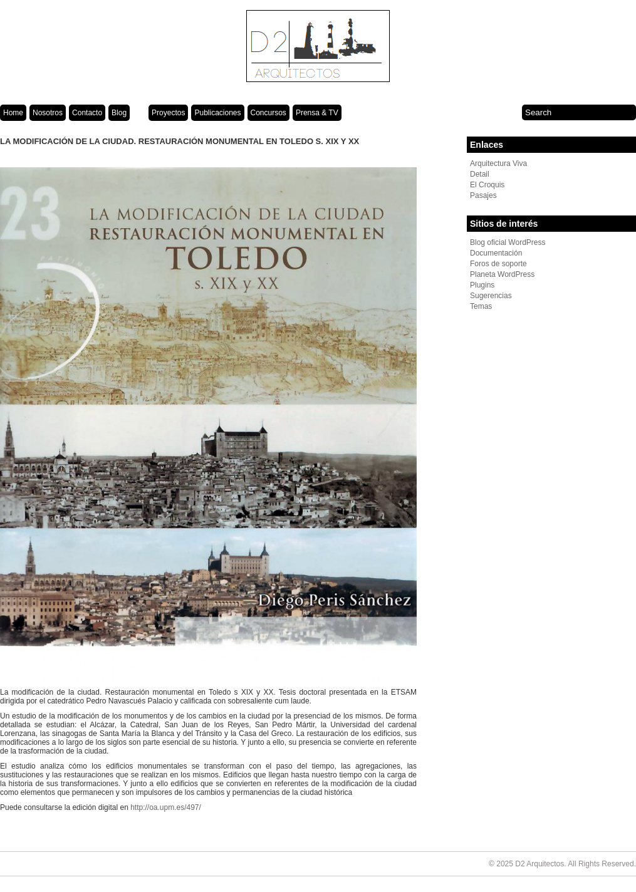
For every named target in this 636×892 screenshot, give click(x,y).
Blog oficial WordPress (508, 242)
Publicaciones (217, 112)
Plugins (482, 285)
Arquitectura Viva (498, 163)
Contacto (87, 112)
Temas (481, 306)
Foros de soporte (498, 263)
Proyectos (168, 112)
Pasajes (483, 195)
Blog (119, 112)
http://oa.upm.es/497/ (165, 807)
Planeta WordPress (502, 274)
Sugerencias (491, 295)
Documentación (496, 253)
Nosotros (48, 112)
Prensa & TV (317, 112)
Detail (479, 174)
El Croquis (487, 184)
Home (13, 112)
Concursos (268, 112)
